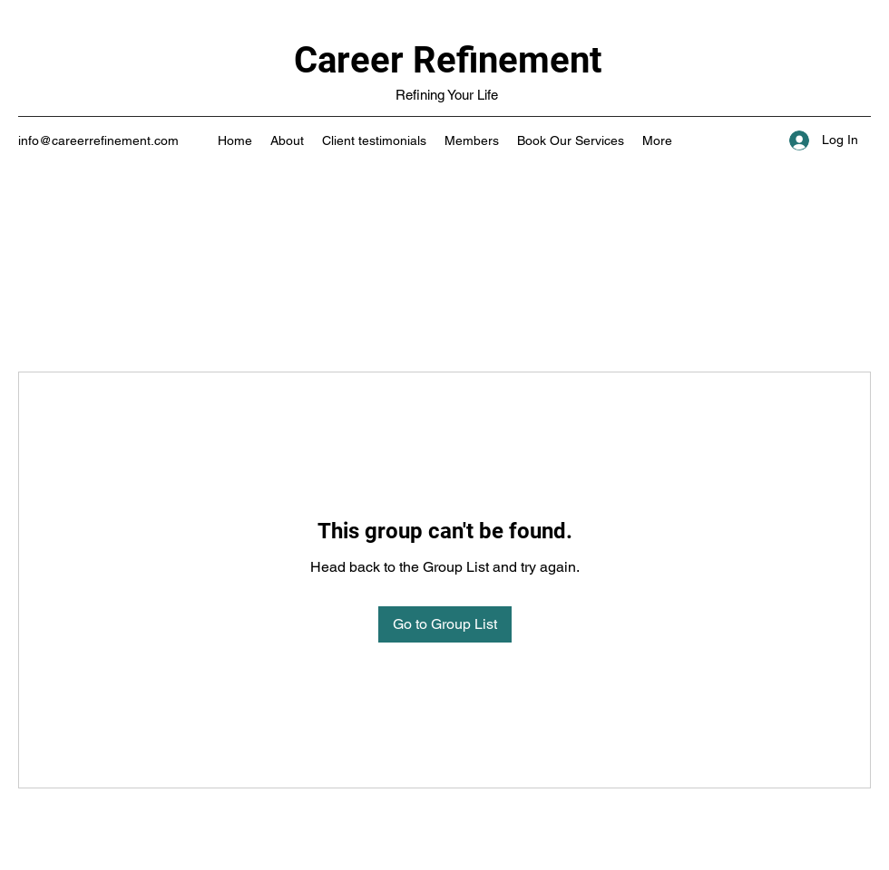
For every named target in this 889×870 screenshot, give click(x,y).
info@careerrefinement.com (98, 140)
